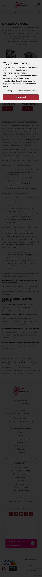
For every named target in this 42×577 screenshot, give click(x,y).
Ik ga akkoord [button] (21, 97)
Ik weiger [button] (10, 91)
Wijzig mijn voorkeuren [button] (27, 91)
